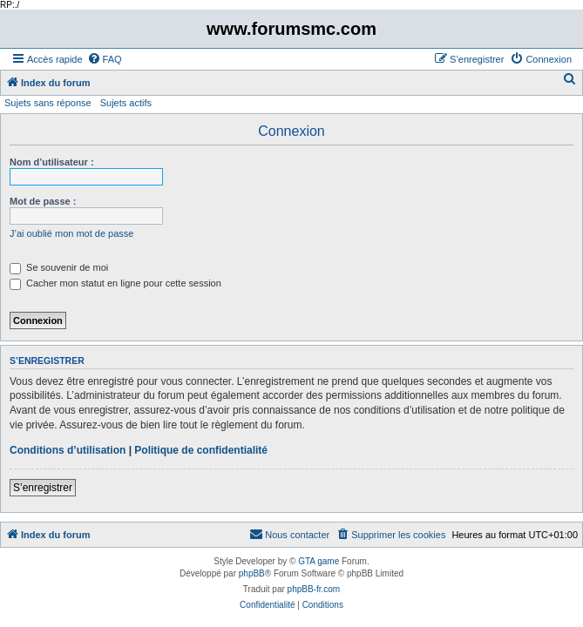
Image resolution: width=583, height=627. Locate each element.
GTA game (318, 561)
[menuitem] (104, 59)
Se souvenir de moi (59, 267)
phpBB (252, 573)
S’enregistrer (42, 488)
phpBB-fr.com (314, 589)
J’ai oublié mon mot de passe (71, 233)
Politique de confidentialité (201, 450)
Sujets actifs (126, 103)
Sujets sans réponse (48, 103)
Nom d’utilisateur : (52, 162)
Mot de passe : (43, 201)
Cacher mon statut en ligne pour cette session (115, 283)
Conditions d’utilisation (67, 450)
